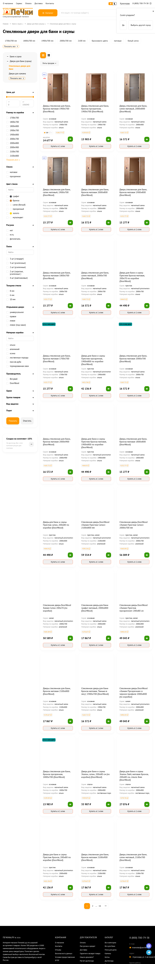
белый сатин (133, 40)
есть (10, 234)
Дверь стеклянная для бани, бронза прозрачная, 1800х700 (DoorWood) (56, 774)
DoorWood (14, 383)
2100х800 (12, 156)
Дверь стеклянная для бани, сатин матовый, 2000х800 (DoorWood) (133, 108)
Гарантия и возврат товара (90, 953)
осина (10, 353)
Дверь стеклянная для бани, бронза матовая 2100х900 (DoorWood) (95, 857)
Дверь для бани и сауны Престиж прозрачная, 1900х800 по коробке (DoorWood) (93, 360)
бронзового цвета (100, 40)
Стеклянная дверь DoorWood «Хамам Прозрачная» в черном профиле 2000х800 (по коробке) (133, 692)
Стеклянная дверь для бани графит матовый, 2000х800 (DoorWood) (94, 608)
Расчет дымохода (87, 961)
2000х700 (14, 139)
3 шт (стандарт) (15, 259)
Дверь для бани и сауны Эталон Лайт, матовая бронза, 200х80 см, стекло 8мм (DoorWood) (134, 775)
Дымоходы (109, 961)
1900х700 (14, 130)
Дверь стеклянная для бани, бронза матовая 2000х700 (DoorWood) (133, 358)
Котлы (107, 957)
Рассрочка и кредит (87, 946)
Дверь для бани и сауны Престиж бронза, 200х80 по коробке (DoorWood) (57, 857)
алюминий (12, 349)
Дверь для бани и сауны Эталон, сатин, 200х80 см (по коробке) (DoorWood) (95, 774)
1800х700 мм (29, 40)
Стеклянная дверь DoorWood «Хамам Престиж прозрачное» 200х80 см (133, 608)
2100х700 (12, 151)
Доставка (39, 3)
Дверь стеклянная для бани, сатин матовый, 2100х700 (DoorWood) (133, 857)
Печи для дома (110, 950)
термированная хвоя (17, 366)
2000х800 (12, 143)
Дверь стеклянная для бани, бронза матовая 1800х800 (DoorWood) (133, 441)
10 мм (10, 299)
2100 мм (82, 40)
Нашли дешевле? (87, 957)
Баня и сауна (17, 24)
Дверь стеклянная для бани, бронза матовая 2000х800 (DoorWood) (95, 192)
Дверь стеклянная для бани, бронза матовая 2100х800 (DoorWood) (56, 691)
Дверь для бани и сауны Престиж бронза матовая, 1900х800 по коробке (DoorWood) (94, 443)
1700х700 (14, 117)
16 (100, 906)
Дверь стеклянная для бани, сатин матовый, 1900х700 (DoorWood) (56, 192)
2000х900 (12, 147)
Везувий (13, 379)
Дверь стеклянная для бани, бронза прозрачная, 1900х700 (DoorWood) (95, 108)
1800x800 (12, 126)
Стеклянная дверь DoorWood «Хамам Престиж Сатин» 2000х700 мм (133, 525)
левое (10, 320)
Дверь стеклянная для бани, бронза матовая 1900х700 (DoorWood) (56, 108)
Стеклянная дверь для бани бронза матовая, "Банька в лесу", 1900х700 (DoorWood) (95, 691)
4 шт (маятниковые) (17, 278)
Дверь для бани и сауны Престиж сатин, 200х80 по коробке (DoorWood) (56, 525)
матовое (13, 172)
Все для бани (110, 946)
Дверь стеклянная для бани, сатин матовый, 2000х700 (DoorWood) (95, 275)
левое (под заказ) (16, 325)
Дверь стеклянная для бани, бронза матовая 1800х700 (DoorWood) (56, 275)
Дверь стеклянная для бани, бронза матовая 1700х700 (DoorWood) (56, 358)
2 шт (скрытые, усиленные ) (14, 272)
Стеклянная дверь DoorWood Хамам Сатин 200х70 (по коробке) (57, 608)
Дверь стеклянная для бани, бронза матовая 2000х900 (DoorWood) (56, 441)
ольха (10, 345)
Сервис (19, 3)
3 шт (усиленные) (16, 263)
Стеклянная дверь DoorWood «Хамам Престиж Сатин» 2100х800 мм (95, 525)
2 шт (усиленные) (16, 267)
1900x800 (12, 134)
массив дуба (13, 362)
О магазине (8, 3)
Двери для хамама (17, 73)
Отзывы (58, 950)
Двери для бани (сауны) (35, 24)
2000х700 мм (66, 40)
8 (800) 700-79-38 (142, 3)
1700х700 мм (11, 40)
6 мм (10, 295)
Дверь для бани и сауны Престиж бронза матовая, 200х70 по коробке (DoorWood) (132, 277)
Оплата (28, 3)
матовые (117, 40)
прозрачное (13, 176)
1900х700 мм (47, 40)
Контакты (50, 3)
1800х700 (14, 122)
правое (11, 316)
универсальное (15, 312)
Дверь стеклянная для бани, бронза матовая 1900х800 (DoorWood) (133, 192)
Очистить (27, 420)
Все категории (110, 942)
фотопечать (13, 239)
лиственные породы (17, 357)
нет (9, 230)
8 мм (10, 291)
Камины (108, 953)
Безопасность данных (63, 953)
